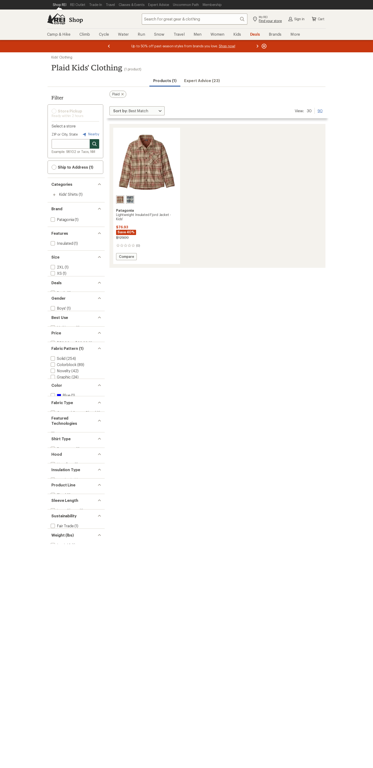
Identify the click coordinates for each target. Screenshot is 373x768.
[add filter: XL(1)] (56, 298)
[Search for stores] (94, 144)
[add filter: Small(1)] (58, 279)
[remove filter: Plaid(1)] (57, 478)
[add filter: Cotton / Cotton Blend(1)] (73, 547)
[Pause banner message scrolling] (263, 46)
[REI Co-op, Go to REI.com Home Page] (56, 19)
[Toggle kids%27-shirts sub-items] (54, 195)
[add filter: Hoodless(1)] (62, 625)
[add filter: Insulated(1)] (61, 243)
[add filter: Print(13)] (57, 454)
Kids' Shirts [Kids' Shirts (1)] (68, 194)
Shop (76, 19)
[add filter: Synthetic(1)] (62, 648)
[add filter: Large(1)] (58, 291)
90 (320, 110)
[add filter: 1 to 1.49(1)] (60, 756)
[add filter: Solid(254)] (57, 429)
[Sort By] (137, 110)
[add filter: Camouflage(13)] (64, 460)
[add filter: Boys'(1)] (58, 345)
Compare (128, 257)
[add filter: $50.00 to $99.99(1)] (69, 405)
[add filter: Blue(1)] (60, 517)
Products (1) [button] (165, 80)
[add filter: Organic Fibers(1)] (66, 726)
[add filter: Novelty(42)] (60, 441)
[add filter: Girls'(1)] (57, 351)
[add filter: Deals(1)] (58, 321)
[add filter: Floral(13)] (58, 466)
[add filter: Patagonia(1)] (62, 219)
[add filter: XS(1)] (56, 273)
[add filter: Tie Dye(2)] (59, 472)
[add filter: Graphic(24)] (60, 447)
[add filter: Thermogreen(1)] (65, 577)
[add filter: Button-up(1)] (62, 601)
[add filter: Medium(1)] (60, 285)
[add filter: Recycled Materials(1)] (69, 732)
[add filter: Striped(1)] (60, 485)
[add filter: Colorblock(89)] (63, 435)
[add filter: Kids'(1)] (57, 358)
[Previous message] (109, 46)
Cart (317, 19)
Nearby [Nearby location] (90, 134)
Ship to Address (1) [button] (72, 167)
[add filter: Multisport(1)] (62, 381)
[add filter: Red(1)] (59, 524)
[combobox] (194, 19)
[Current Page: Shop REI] (59, 5)
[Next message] (257, 46)
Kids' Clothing (61, 57)
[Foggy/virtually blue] (130, 200)
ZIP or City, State (65, 134)
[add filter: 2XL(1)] (57, 267)
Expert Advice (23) (202, 80)
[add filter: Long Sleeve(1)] (64, 696)
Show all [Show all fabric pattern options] (58, 492)
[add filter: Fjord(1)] (58, 672)
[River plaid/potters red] (120, 200)
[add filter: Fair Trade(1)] (62, 720)
